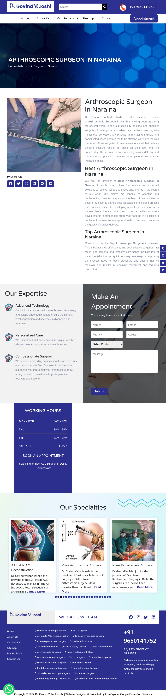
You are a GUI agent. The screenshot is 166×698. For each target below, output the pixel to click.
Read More (37, 592)
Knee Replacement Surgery (50, 641)
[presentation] (115, 381)
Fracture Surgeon (84, 673)
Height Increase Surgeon (84, 668)
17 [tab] (97, 597)
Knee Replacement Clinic (79, 652)
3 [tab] (61, 597)
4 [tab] (64, 597)
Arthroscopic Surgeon (48, 652)
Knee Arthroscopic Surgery (88, 636)
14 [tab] (89, 597)
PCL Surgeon (77, 657)
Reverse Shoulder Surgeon (50, 662)
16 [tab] (95, 597)
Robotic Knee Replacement (51, 630)
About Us (42, 18)
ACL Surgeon (78, 630)
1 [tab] (56, 597)
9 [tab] (76, 597)
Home (24, 18)
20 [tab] (105, 597)
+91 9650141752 (142, 7)
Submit (99, 391)
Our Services (66, 18)
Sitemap (88, 18)
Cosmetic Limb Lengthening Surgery (96, 678)
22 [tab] (110, 597)
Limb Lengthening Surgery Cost (53, 678)
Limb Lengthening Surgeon (51, 668)
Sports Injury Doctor (74, 646)
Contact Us (109, 18)
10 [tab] (79, 597)
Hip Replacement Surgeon (50, 657)
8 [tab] (74, 597)
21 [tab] (108, 597)
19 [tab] (102, 597)
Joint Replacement (101, 646)
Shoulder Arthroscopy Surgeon (53, 673)
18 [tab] (100, 597)
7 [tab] (71, 597)
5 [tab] (66, 597)
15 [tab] (92, 597)
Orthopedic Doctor (81, 641)
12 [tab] (84, 597)
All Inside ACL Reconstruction (52, 636)
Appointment (144, 18)
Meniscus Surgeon (80, 662)
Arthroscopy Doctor (47, 646)
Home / (12, 66)
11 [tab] (82, 597)
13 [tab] (87, 597)
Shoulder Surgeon (100, 657)
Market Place (14, 653)
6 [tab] (69, 597)
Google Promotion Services (136, 694)
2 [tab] (58, 597)
